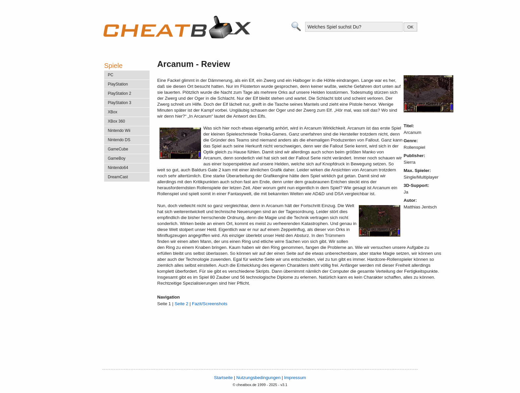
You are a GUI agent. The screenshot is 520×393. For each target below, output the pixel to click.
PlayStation (118, 84)
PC (110, 75)
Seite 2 (181, 303)
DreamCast (118, 177)
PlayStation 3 (119, 102)
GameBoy (116, 158)
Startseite (223, 377)
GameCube (118, 149)
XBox (112, 112)
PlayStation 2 (119, 93)
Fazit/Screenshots (210, 303)
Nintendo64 (118, 167)
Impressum (295, 377)
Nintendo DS (119, 140)
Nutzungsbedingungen (258, 377)
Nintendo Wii (119, 130)
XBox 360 (116, 121)
